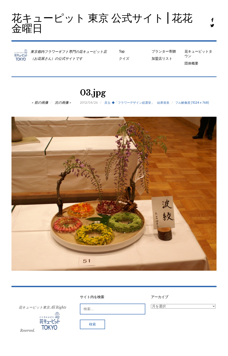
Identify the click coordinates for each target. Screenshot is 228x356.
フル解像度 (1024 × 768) (192, 103)
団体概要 (191, 63)
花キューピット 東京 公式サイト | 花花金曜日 (101, 23)
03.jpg (93, 93)
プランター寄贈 (164, 51)
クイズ (124, 59)
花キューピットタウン (198, 53)
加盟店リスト (162, 59)
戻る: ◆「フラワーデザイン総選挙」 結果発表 (136, 103)
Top (122, 51)
